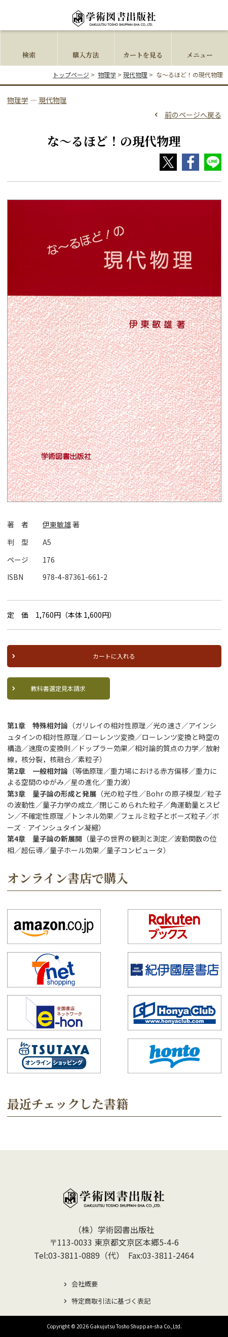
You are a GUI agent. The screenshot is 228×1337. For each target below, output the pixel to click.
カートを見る (143, 55)
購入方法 (85, 55)
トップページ (71, 74)
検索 (28, 55)
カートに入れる (114, 656)
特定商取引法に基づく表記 (110, 1301)
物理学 (107, 74)
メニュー (199, 55)
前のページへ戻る (193, 115)
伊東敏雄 (57, 524)
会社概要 (84, 1284)
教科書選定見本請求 (58, 688)
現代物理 (135, 74)
